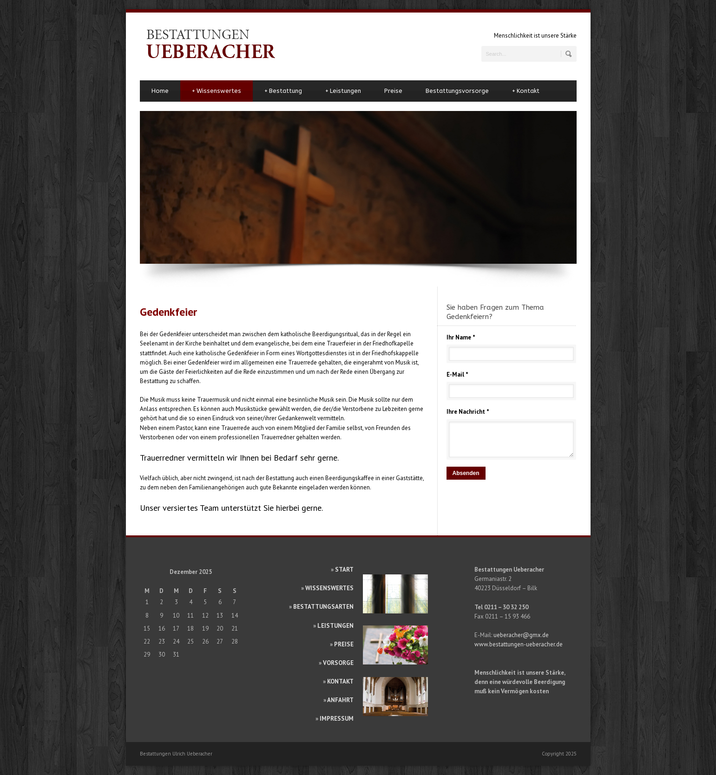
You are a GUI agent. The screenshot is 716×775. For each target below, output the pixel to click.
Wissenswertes (216, 91)
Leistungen (343, 91)
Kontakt (525, 91)
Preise (393, 90)
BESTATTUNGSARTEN (323, 607)
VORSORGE (338, 663)
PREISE (344, 644)
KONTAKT (340, 681)
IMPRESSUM (337, 719)
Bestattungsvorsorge (457, 90)
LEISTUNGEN (335, 626)
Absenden (466, 473)
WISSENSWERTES (329, 588)
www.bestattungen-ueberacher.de (518, 644)
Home (160, 90)
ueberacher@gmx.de (521, 635)
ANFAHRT (340, 700)
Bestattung (283, 91)
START (344, 569)
